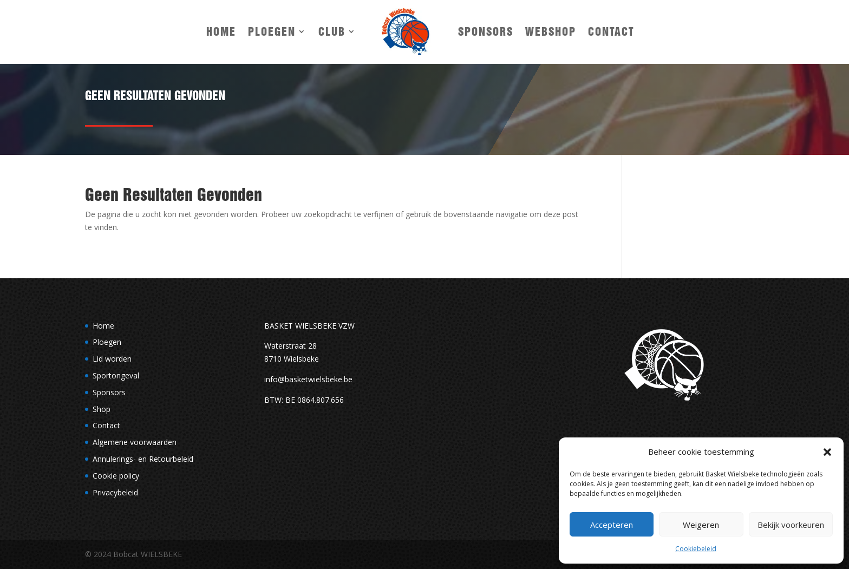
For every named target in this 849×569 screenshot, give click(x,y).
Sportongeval (116, 375)
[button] (827, 452)
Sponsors (485, 31)
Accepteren (611, 524)
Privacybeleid (115, 492)
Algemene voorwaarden (135, 442)
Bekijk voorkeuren (790, 524)
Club (331, 31)
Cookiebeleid (695, 548)
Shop (101, 409)
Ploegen (272, 31)
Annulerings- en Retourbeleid (143, 459)
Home (221, 31)
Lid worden (112, 359)
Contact (611, 31)
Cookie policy (116, 475)
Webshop (550, 31)
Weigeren (701, 524)
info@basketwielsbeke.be (308, 379)
